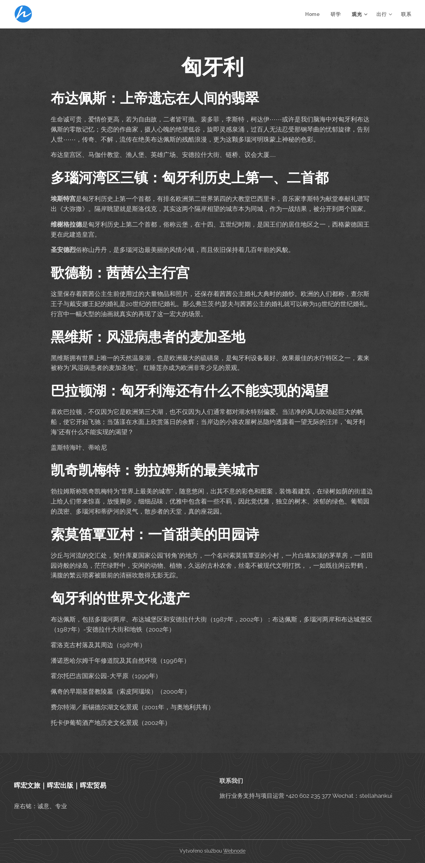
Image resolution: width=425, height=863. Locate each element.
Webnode (234, 851)
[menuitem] (314, 14)
